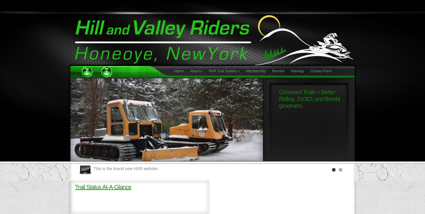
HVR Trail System (224, 71)
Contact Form (321, 71)
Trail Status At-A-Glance (103, 187)
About (196, 71)
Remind (278, 71)
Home (179, 71)
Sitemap (297, 71)
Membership (256, 71)
